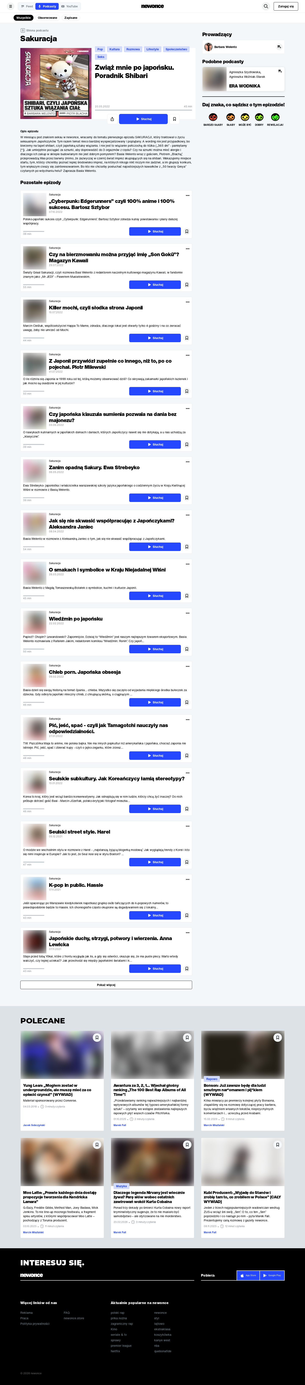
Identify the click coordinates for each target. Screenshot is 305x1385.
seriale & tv (119, 1334)
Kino (114, 1329)
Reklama (26, 1312)
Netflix (115, 1351)
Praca (24, 1318)
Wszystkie (23, 17)
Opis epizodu (29, 131)
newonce (160, 1312)
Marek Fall (120, 1125)
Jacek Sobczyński (34, 1125)
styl (156, 1318)
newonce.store (74, 1318)
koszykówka (162, 1334)
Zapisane (70, 17)
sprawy (116, 1340)
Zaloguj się (286, 6)
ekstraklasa (162, 1329)
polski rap (117, 1312)
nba (156, 1345)
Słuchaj (143, 119)
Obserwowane (47, 17)
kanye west (162, 1340)
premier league (121, 1345)
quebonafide (162, 1351)
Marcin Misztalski (214, 1125)
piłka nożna (119, 1318)
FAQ (67, 1312)
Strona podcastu (37, 30)
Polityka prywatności (35, 1323)
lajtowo (159, 1323)
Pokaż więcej (106, 985)
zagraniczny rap (122, 1323)
